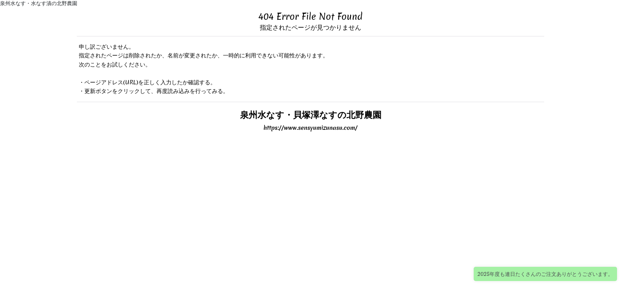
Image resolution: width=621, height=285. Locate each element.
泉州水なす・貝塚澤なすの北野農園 (310, 114)
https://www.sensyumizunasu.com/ (310, 128)
